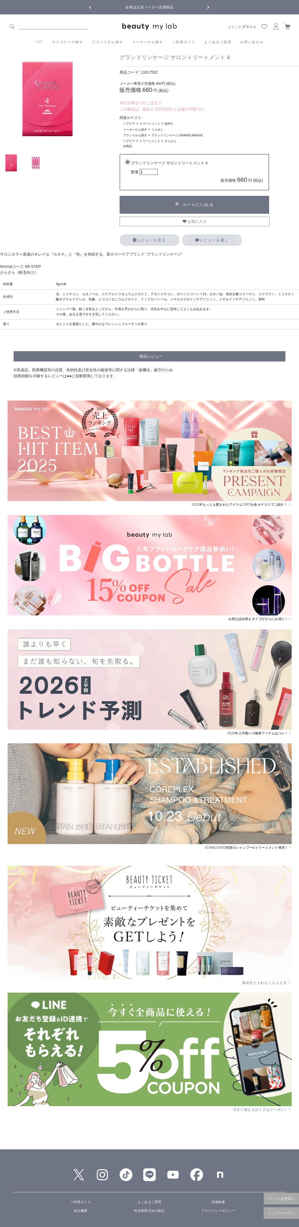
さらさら (170, 141)
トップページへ (281, 1212)
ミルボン (157, 129)
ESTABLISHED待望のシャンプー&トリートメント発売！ (248, 847)
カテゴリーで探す (67, 42)
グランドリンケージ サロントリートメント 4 (197, 172)
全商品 (127, 146)
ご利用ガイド (183, 42)
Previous (95, 7)
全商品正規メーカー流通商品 (149, 7)
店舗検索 (218, 1202)
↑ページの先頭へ (281, 1198)
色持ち (168, 123)
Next (204, 7)
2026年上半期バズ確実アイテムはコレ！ (259, 733)
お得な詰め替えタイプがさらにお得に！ (260, 619)
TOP (39, 42)
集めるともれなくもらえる (267, 982)
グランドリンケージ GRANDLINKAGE (177, 135)
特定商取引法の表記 (149, 1211)
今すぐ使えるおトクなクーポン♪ (262, 1109)
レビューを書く (212, 240)
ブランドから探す (107, 42)
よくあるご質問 (218, 42)
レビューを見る (149, 240)
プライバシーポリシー (218, 1211)
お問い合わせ (252, 42)
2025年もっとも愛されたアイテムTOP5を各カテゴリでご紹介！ (242, 504)
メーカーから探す (147, 42)
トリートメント (149, 123)
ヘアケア (129, 123)
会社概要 (80, 1211)
